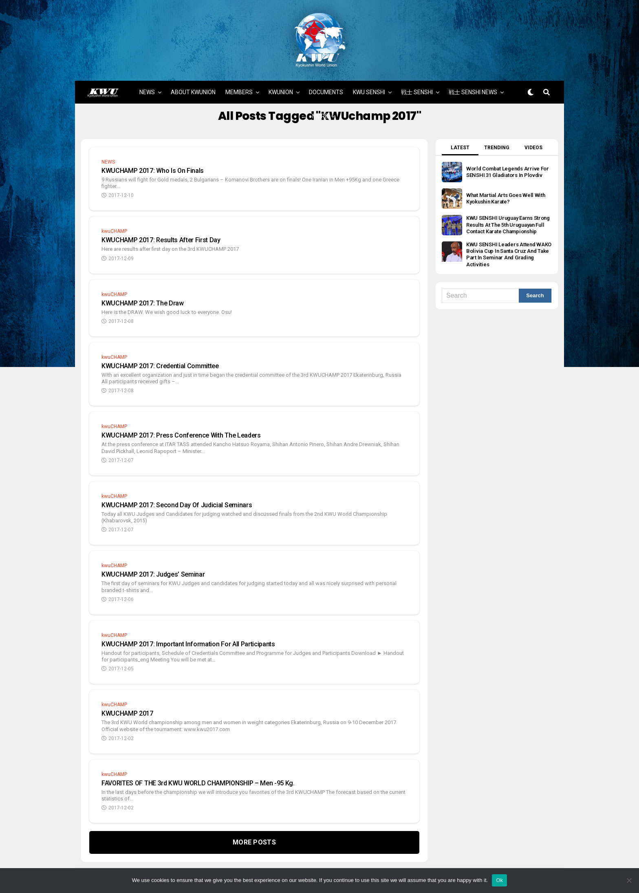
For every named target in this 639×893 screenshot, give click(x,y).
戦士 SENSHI (417, 79)
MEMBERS (239, 79)
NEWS (147, 79)
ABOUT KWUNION (193, 79)
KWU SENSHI (369, 79)
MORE (320, 103)
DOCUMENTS (326, 79)
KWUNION (281, 79)
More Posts (254, 829)
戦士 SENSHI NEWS (473, 79)
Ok (499, 880)
